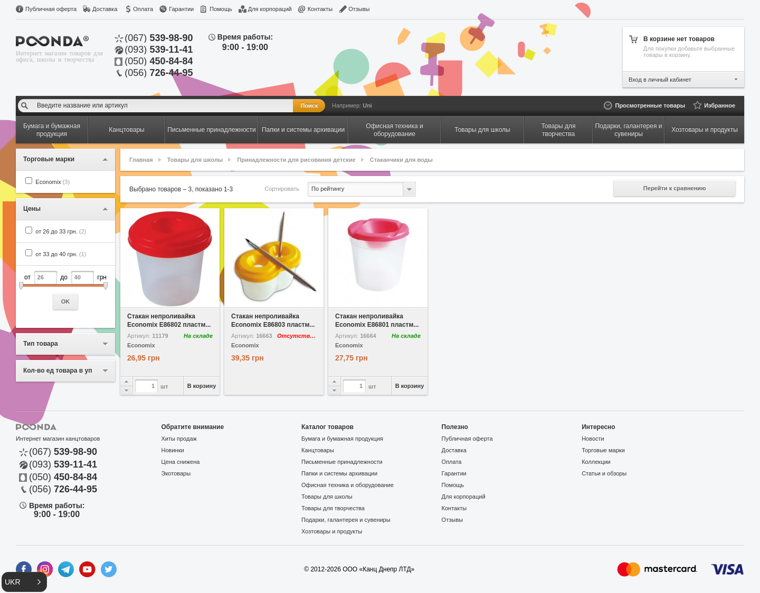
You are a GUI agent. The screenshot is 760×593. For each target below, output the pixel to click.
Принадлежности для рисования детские (296, 160)
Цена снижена (181, 462)
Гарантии (181, 9)
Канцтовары (317, 450)
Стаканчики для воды (401, 160)
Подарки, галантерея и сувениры (346, 520)
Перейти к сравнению (674, 188)
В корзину (201, 386)
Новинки (173, 450)
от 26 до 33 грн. (60, 231)
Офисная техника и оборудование (347, 485)
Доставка (104, 9)
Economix (52, 182)
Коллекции (596, 462)
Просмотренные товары (650, 105)
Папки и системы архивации (339, 473)
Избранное (719, 105)
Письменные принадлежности (342, 462)
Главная (141, 160)
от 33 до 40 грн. (60, 254)
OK (65, 301)
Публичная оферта (51, 9)
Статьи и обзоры (604, 473)
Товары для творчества (333, 508)
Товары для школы (195, 160)
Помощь (221, 9)
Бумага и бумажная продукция (342, 438)
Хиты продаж (179, 438)
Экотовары (176, 473)
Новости (593, 438)
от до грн (65, 290)
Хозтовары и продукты (331, 531)
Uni (367, 105)
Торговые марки (603, 450)
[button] (24, 581)
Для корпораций (270, 9)
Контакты (320, 9)
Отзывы (358, 9)
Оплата (143, 9)
